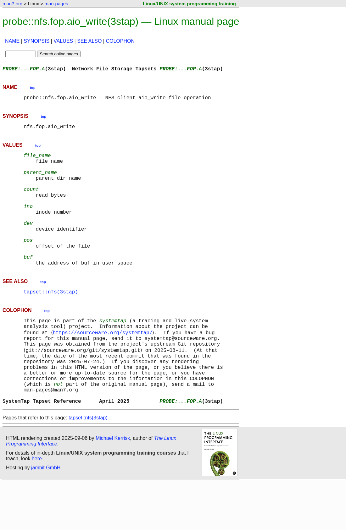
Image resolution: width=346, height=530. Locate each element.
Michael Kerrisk (113, 486)
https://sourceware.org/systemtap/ (103, 365)
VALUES (63, 41)
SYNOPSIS (36, 41)
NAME (12, 41)
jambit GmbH (45, 515)
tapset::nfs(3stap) (51, 321)
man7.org (12, 3)
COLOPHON (120, 41)
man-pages (56, 3)
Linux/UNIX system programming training (189, 3)
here (37, 506)
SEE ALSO (89, 41)
